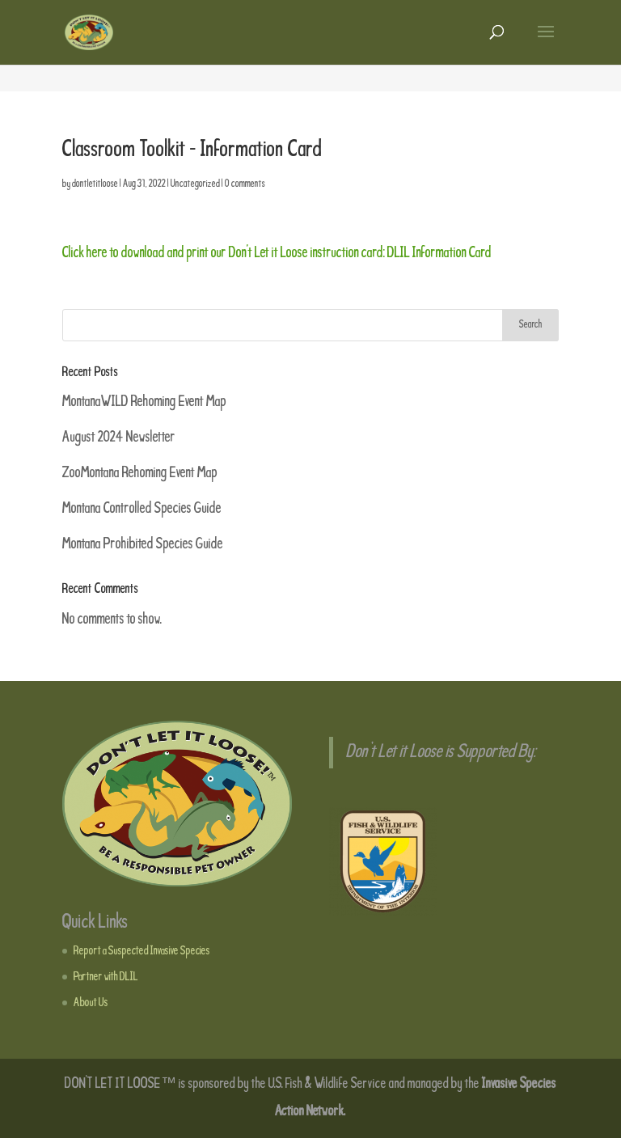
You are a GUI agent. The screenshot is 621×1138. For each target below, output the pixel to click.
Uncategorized (195, 184)
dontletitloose (95, 184)
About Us (91, 1002)
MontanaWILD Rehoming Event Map (144, 402)
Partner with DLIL (106, 977)
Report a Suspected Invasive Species (142, 951)
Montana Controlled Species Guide (142, 509)
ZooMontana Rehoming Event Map (140, 473)
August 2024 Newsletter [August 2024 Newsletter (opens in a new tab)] (118, 437)
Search (531, 325)
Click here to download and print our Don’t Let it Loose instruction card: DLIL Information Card (277, 253)
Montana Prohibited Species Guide (142, 544)
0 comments (245, 184)
